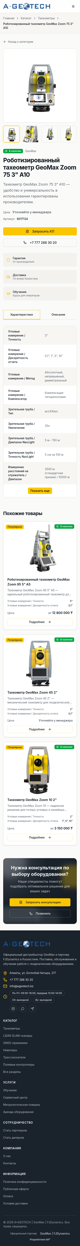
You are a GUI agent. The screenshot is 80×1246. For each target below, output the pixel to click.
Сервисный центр (15, 1097)
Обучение (10, 1090)
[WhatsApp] (22, 1008)
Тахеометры (46, 18)
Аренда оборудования (18, 1112)
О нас (7, 1156)
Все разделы (12, 1071)
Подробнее (40, 622)
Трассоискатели (14, 1057)
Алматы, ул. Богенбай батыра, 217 (33, 973)
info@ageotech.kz (22, 986)
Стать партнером (15, 1130)
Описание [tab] (58, 314)
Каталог (26, 18)
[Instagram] (13, 1008)
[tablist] (40, 315)
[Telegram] (32, 1008)
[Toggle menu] (73, 6)
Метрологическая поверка (21, 1104)
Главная (8, 18)
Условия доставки (15, 1203)
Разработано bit (40, 1239)
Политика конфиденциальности (24, 1181)
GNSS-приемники (15, 1043)
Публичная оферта (16, 1189)
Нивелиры (10, 1050)
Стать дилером (13, 1137)
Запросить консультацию (40, 902)
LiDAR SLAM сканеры (17, 1035)
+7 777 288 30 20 (40, 243)
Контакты (9, 1163)
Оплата (8, 1196)
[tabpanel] (40, 411)
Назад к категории (18, 41)
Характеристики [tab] (21, 314)
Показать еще (39, 490)
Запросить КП (40, 231)
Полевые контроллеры (18, 1064)
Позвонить (39, 913)
